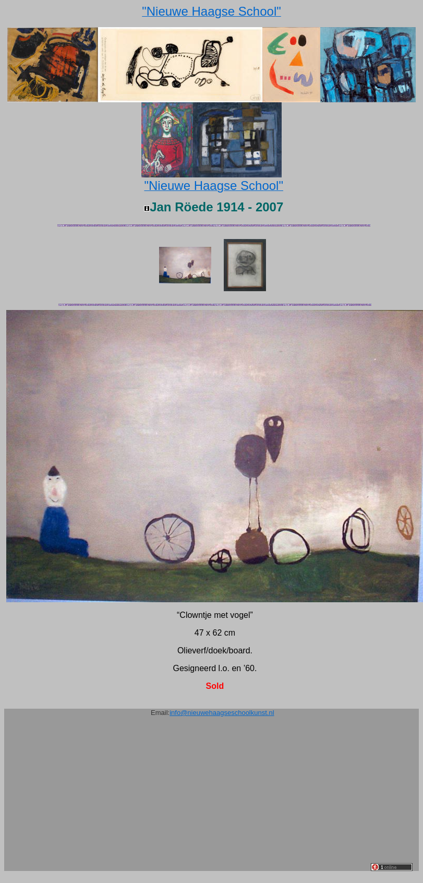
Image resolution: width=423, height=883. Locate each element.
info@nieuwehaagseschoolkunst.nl (222, 713)
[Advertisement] (190, 798)
